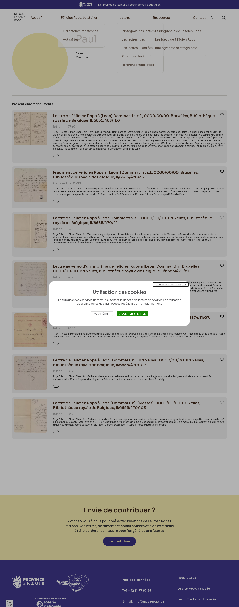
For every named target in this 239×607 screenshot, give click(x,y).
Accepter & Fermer (133, 313)
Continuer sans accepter (171, 284)
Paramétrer (101, 313)
